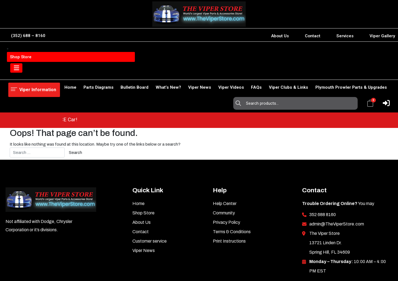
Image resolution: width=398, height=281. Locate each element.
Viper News (188, 73)
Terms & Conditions (232, 200)
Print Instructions (229, 209)
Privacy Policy (226, 190)
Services (345, 35)
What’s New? (153, 73)
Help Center (225, 172)
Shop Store (41, 73)
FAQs (250, 73)
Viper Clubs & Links (285, 73)
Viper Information (36, 52)
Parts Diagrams (78, 73)
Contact (312, 35)
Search (240, 52)
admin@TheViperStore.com (336, 192)
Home (14, 73)
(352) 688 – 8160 (28, 35)
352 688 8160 (322, 183)
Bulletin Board (117, 73)
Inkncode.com (372, 268)
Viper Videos (222, 73)
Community (224, 181)
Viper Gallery (382, 35)
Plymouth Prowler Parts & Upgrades (351, 73)
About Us (280, 35)
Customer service (149, 209)
